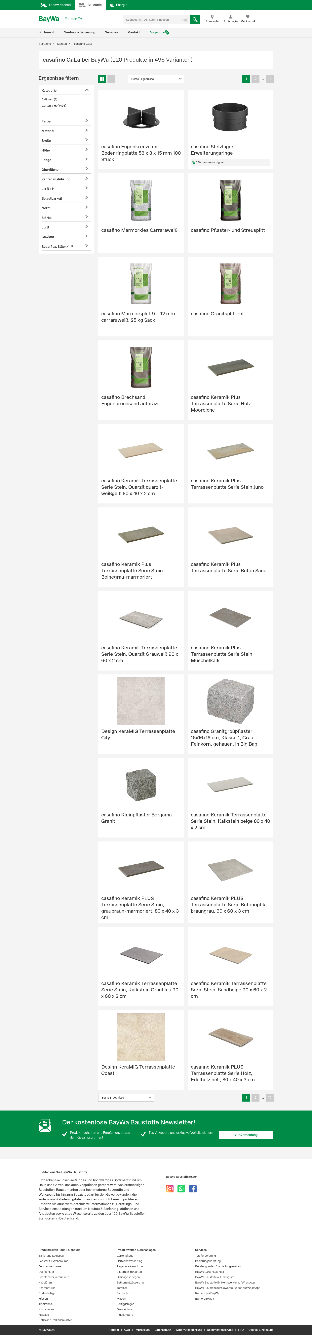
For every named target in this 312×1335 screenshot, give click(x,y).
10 (270, 79)
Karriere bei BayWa (207, 1293)
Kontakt (134, 32)
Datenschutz (162, 1330)
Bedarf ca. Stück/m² (57, 247)
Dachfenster (46, 1272)
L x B (45, 227)
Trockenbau (46, 1304)
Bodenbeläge (47, 1293)
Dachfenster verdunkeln (54, 1277)
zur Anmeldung (246, 1135)
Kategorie (49, 90)
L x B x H (48, 189)
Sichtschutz (124, 1293)
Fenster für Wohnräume (53, 1261)
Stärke (47, 218)
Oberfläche (50, 170)
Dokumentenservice (220, 1330)
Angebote (157, 32)
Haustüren (45, 1282)
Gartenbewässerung (129, 1261)
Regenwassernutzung (130, 1266)
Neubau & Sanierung (79, 32)
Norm (46, 208)
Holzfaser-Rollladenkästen (55, 1320)
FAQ (241, 1330)
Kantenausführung (56, 179)
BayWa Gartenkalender (209, 1272)
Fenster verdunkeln (51, 1266)
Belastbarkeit (52, 198)
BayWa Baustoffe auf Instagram (214, 1277)
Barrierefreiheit (204, 1298)
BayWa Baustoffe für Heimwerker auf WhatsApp (225, 1282)
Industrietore (125, 1315)
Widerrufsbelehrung (189, 1330)
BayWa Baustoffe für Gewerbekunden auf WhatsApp (227, 1288)
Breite (46, 141)
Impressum (142, 1330)
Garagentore (125, 1309)
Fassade (44, 1315)
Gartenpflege (125, 1255)
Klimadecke (46, 1309)
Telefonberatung (205, 1255)
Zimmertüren (47, 1288)
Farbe (46, 121)
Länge (46, 160)
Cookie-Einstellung (261, 1330)
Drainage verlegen (128, 1277)
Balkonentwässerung (130, 1282)
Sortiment (46, 32)
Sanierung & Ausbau (51, 1255)
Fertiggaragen (125, 1304)
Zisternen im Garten (129, 1272)
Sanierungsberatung (208, 1261)
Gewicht (48, 237)
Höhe (46, 150)
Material (48, 131)
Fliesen (43, 1298)
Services (111, 32)
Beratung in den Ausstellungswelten (218, 1266)
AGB (127, 1330)
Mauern (122, 1298)
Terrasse (122, 1288)
